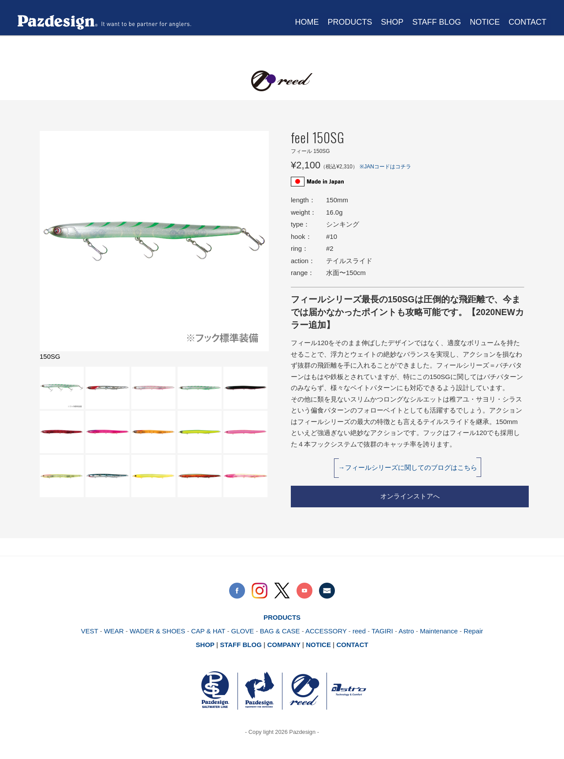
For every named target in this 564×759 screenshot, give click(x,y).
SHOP (392, 22)
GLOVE (242, 631)
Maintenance (439, 631)
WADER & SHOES (156, 631)
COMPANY (283, 644)
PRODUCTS (350, 22)
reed (359, 631)
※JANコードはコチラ (385, 167)
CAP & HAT (207, 631)
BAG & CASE (280, 631)
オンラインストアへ (410, 496)
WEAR (114, 631)
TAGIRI (382, 631)
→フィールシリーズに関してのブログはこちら (407, 467)
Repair (473, 631)
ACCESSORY (326, 631)
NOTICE (485, 22)
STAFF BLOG (436, 22)
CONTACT (527, 22)
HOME (307, 22)
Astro (406, 631)
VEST (89, 631)
